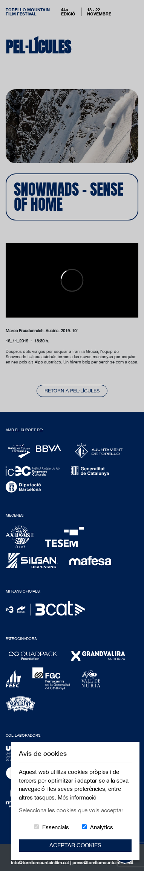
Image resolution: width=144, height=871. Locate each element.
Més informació (77, 797)
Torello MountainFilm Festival (28, 11)
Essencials (55, 827)
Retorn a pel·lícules (72, 391)
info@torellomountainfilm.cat (40, 862)
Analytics (101, 827)
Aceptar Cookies (75, 845)
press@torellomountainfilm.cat (102, 862)
